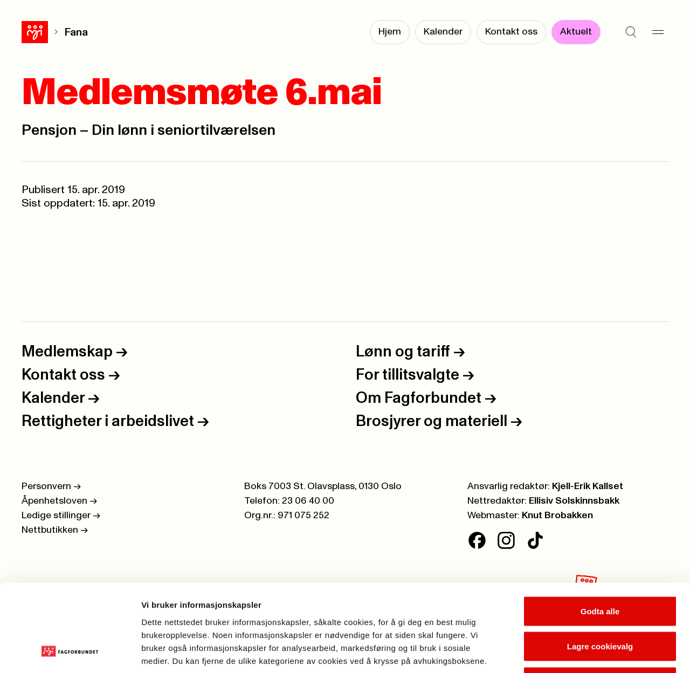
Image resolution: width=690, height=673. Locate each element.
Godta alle (600, 531)
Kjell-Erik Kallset (587, 486)
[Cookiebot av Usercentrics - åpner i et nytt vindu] (70, 652)
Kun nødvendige (600, 602)
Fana (49, 32)
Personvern (51, 486)
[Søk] (630, 32)
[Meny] (657, 32)
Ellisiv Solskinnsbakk (574, 501)
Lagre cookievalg (600, 567)
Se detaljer (580, 651)
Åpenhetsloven (59, 501)
